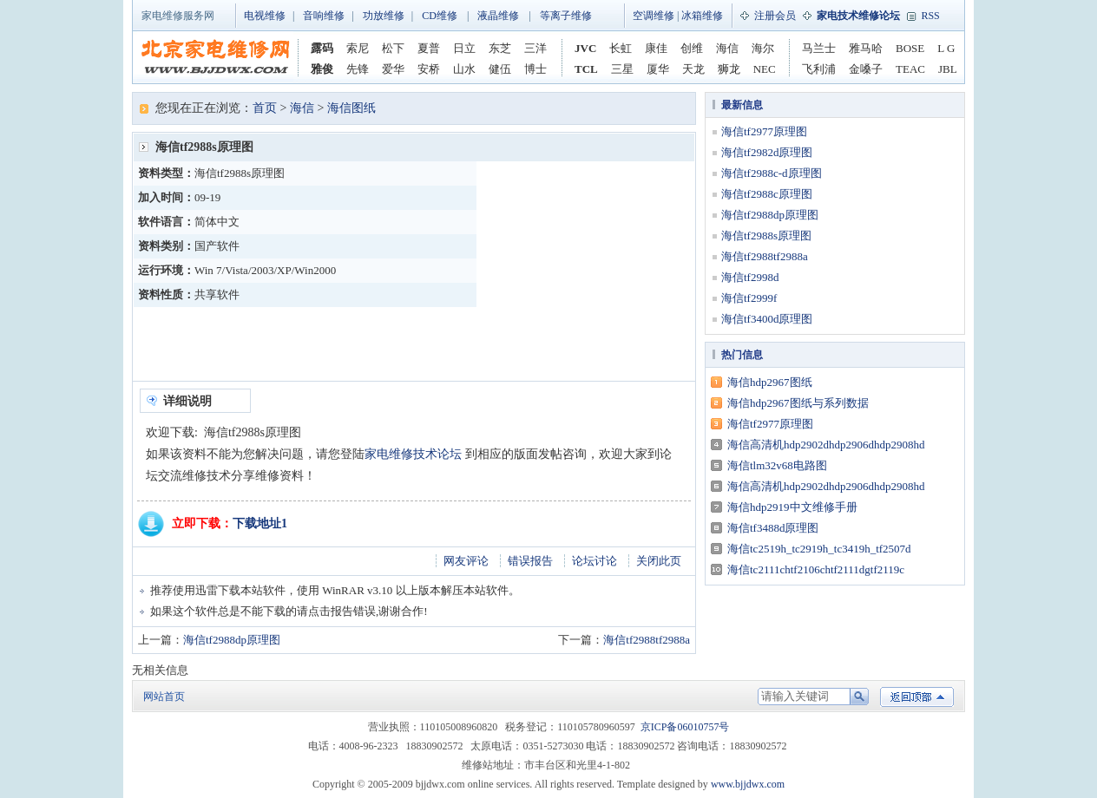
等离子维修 (566, 16)
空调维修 (653, 16)
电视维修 (265, 16)
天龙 (693, 68)
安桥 (428, 68)
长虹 (620, 48)
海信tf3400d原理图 (766, 318)
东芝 (500, 48)
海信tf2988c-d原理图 (771, 173)
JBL (947, 68)
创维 (691, 48)
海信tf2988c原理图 (766, 193)
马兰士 (819, 48)
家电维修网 (215, 57)
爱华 (393, 68)
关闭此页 (658, 560)
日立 (464, 48)
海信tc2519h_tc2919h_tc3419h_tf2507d (819, 548)
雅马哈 (866, 48)
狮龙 (729, 68)
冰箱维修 (702, 16)
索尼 (357, 48)
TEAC (910, 68)
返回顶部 (917, 697)
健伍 (500, 68)
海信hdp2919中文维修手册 (792, 506)
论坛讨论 (594, 560)
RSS (930, 16)
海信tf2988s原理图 (766, 235)
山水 (464, 68)
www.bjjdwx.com (748, 784)
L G (946, 48)
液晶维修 (498, 16)
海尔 (763, 48)
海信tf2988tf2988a (646, 639)
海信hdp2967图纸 (769, 382)
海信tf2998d (749, 277)
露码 (322, 48)
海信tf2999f (749, 297)
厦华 (658, 68)
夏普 (428, 48)
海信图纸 (351, 107)
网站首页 (164, 696)
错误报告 (530, 560)
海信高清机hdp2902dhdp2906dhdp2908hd (826, 444)
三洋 (535, 48)
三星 (622, 68)
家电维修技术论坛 (413, 454)
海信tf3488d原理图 (772, 527)
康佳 (656, 48)
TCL (586, 68)
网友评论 (466, 560)
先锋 (357, 68)
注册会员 (775, 16)
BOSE (910, 48)
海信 (727, 48)
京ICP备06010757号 (685, 727)
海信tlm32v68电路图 (777, 465)
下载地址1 (260, 523)
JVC (585, 48)
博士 (535, 68)
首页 (265, 107)
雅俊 (322, 68)
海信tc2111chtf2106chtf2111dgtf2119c (815, 569)
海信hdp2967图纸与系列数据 (798, 402)
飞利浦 (819, 68)
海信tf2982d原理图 (766, 152)
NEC (764, 68)
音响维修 (324, 16)
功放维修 (383, 16)
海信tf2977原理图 (764, 131)
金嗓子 (866, 68)
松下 (393, 48)
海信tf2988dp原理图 (231, 639)
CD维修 (439, 16)
